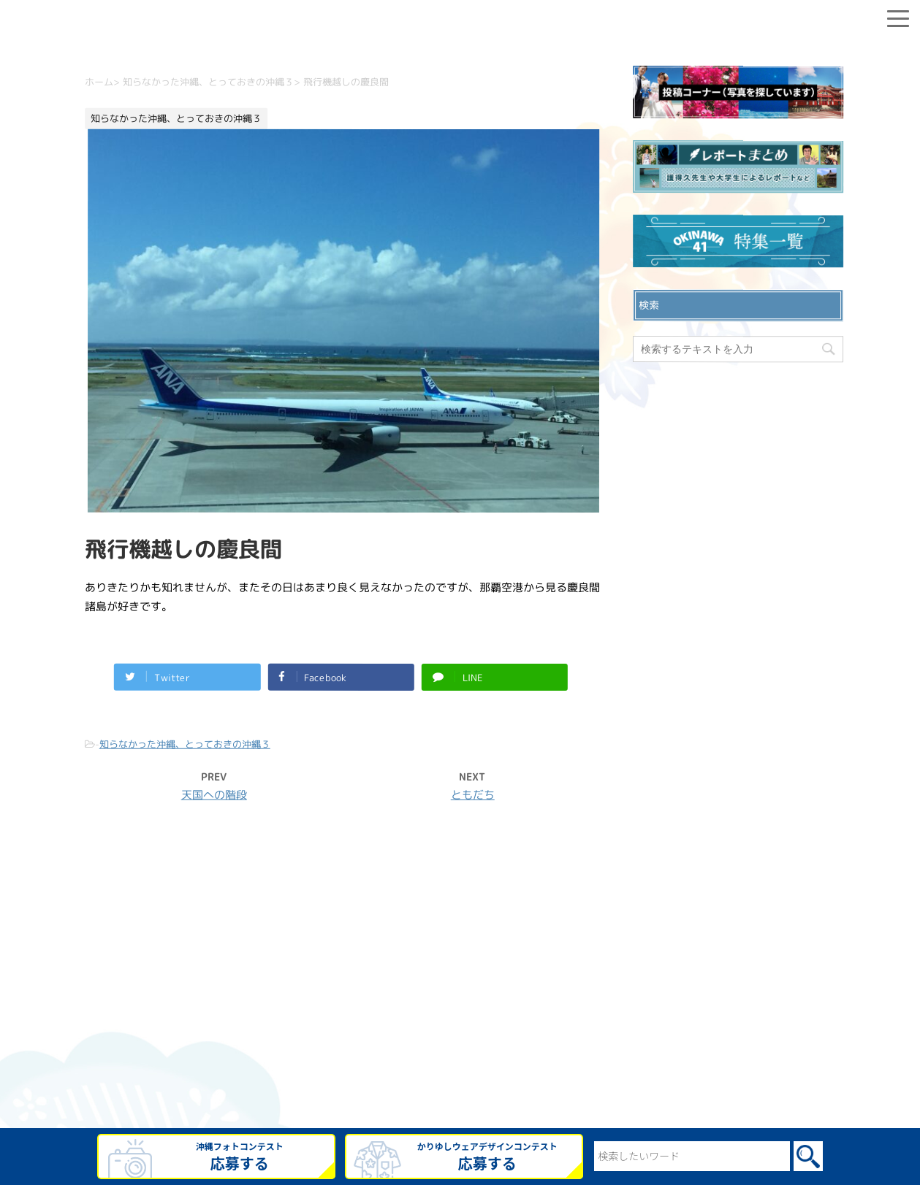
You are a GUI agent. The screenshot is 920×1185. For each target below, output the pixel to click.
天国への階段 (213, 794)
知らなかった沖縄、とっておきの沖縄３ (184, 743)
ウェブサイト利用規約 (460, 1014)
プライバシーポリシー (460, 990)
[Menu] (898, 16)
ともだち (472, 794)
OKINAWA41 (428, 1101)
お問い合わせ (460, 967)
